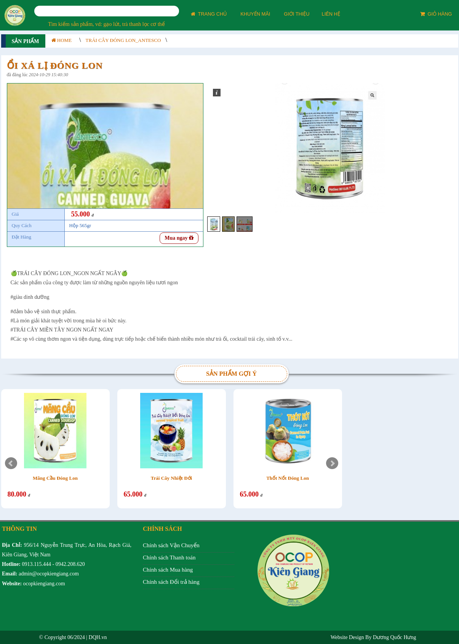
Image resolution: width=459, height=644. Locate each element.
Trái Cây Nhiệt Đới (171, 478)
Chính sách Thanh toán (169, 557)
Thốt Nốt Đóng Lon (287, 478)
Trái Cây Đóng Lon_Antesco (123, 40)
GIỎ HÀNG (436, 14)
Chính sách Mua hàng (168, 570)
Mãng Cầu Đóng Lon (55, 478)
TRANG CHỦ (209, 14)
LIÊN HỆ (331, 14)
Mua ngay (179, 238)
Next (332, 463)
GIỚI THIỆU (296, 14)
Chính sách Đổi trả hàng (171, 582)
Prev (11, 463)
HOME (61, 40)
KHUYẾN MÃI (255, 14)
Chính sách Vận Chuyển (171, 545)
